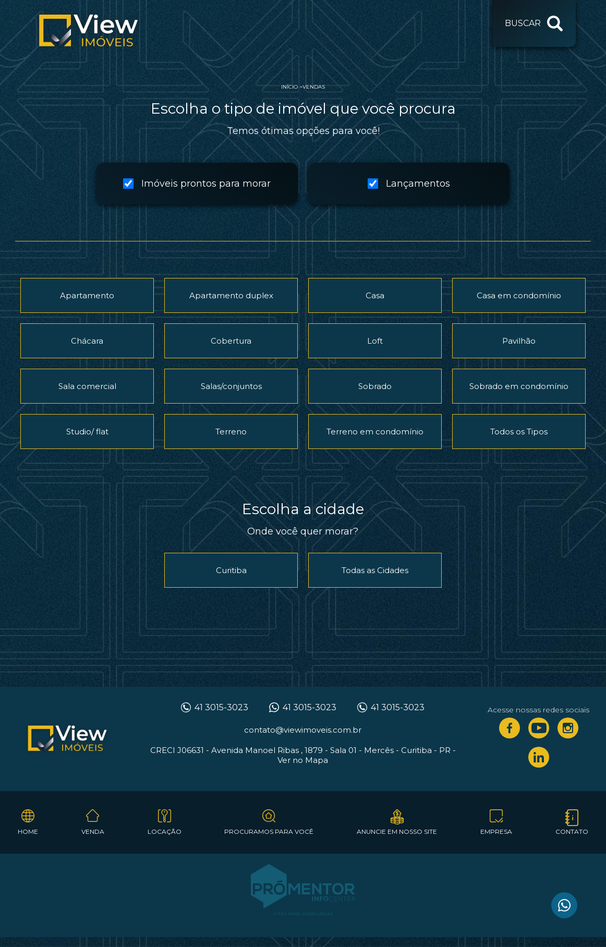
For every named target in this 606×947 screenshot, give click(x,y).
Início (289, 86)
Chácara (87, 341)
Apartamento (87, 295)
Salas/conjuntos (231, 386)
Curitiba (231, 570)
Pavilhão (519, 341)
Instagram (567, 728)
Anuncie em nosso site (397, 831)
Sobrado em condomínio (518, 386)
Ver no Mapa (302, 760)
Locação (164, 831)
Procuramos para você (268, 831)
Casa (375, 295)
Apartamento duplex (231, 295)
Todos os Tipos (519, 431)
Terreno (231, 431)
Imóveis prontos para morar (197, 183)
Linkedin (538, 757)
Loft (375, 341)
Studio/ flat (87, 431)
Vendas (313, 86)
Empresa (496, 831)
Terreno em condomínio (374, 431)
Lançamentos (409, 183)
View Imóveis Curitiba (67, 739)
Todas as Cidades (375, 570)
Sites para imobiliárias (303, 913)
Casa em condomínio (519, 295)
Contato (571, 831)
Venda (92, 831)
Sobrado (375, 386)
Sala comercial (87, 386)
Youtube (538, 728)
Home (28, 831)
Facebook (509, 728)
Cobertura (231, 341)
